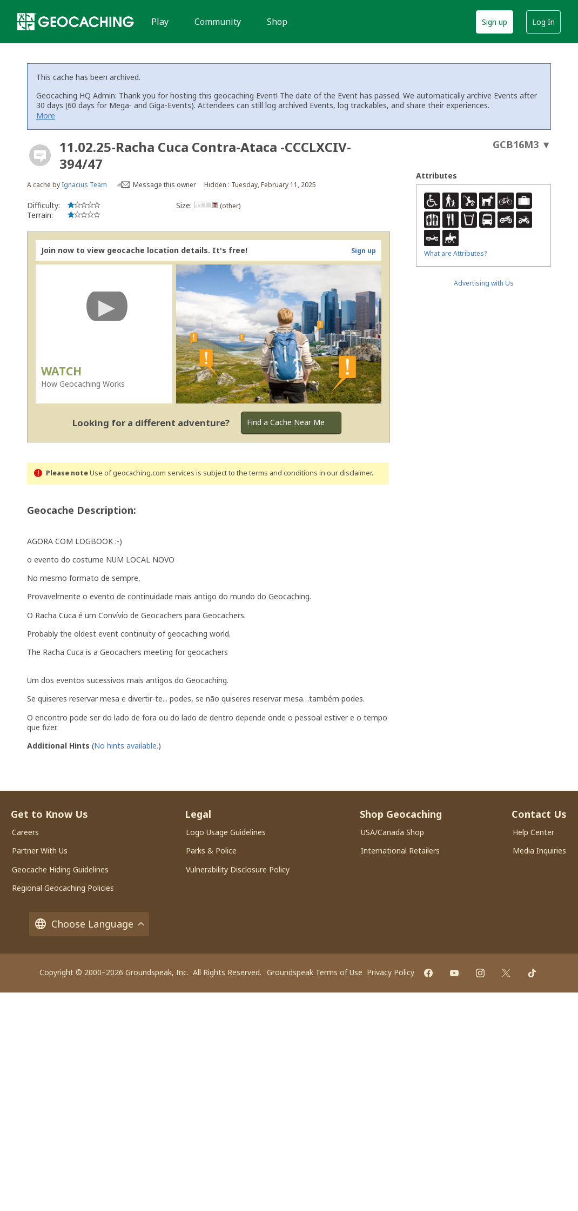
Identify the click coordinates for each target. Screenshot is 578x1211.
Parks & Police (211, 850)
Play (160, 22)
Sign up (494, 22)
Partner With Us (40, 850)
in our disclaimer (345, 473)
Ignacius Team (84, 184)
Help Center (533, 832)
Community (217, 22)
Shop (277, 22)
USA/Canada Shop (392, 832)
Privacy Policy (390, 972)
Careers (25, 832)
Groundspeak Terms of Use (314, 972)
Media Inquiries (539, 850)
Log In (543, 22)
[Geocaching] (75, 21)
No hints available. (126, 745)
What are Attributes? (455, 253)
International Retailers (400, 850)
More (45, 115)
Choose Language (89, 924)
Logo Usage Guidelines (226, 832)
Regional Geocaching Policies (63, 888)
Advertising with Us (484, 283)
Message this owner (164, 184)
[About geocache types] (40, 155)
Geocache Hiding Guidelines (60, 869)
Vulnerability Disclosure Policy (238, 869)
